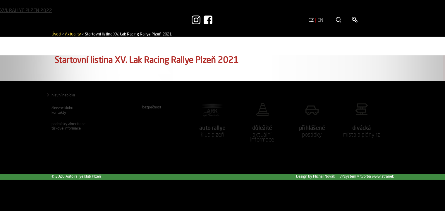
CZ (311, 20)
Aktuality (73, 34)
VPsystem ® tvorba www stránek (366, 176)
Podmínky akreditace (68, 123)
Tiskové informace (66, 128)
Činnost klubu (62, 108)
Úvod (56, 34)
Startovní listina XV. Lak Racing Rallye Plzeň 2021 (128, 34)
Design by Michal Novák (315, 176)
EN (320, 20)
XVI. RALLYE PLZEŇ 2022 (26, 10)
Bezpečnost (151, 107)
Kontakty (58, 112)
